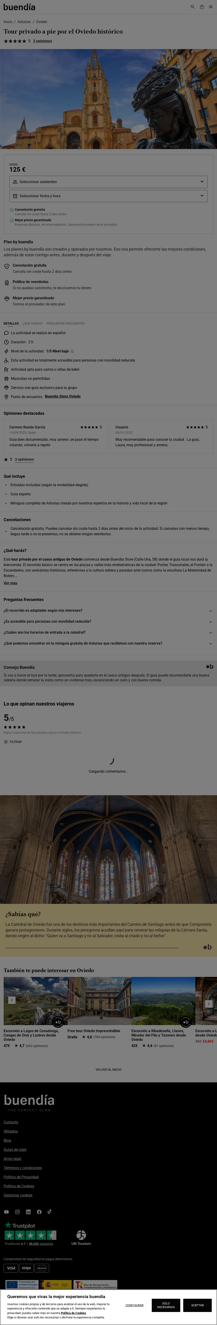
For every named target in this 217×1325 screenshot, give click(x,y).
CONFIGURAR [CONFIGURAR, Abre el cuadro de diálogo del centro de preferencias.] (134, 1305)
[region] (108, 1307)
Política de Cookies (73, 1313)
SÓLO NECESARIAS (166, 1305)
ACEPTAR (197, 1305)
